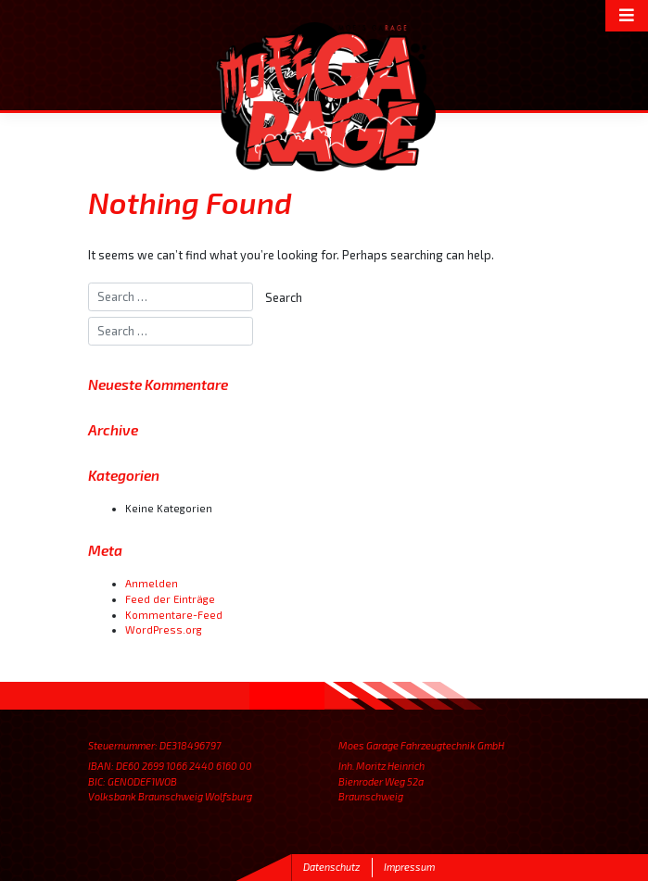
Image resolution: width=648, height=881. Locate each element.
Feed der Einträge (170, 599)
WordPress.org (163, 629)
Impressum (409, 867)
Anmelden (151, 583)
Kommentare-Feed (173, 615)
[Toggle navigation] (626, 15)
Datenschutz (331, 867)
